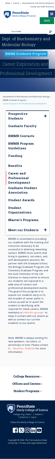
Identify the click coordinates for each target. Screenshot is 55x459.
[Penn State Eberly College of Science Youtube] (39, 431)
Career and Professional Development (19, 178)
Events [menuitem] (16, 3)
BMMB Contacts (21, 136)
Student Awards (21, 200)
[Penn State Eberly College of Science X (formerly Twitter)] (22, 431)
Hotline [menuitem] (38, 414)
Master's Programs (23, 220)
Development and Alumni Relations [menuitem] (38, 3)
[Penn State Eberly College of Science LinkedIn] (33, 431)
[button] (47, 21)
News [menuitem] (7, 3)
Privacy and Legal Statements (33, 443)
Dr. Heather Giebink (21, 348)
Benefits (15, 166)
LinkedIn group (33, 312)
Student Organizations (20, 210)
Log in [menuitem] (34, 417)
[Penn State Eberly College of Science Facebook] (16, 431)
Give (47, 20)
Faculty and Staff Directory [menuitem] (42, 6)
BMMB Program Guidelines (21, 145)
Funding (15, 156)
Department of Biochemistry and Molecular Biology (26, 96)
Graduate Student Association (22, 190)
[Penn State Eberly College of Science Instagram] (28, 431)
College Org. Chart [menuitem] (22, 414)
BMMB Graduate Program (14, 100)
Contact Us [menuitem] (23, 417)
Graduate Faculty (22, 126)
